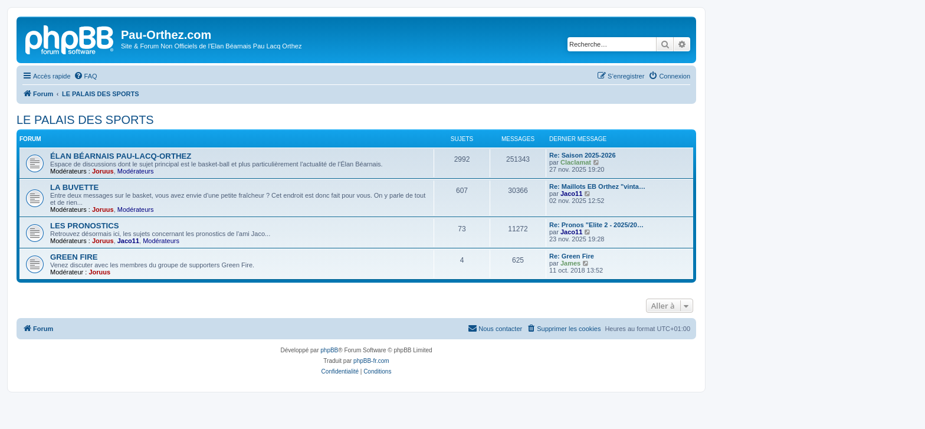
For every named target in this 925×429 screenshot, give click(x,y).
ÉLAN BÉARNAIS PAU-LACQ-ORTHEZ (120, 156)
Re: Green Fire (571, 256)
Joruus (103, 171)
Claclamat (575, 162)
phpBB (329, 350)
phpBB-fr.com (371, 361)
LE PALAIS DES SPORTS (85, 119)
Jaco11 (571, 193)
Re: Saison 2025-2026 (582, 155)
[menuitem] (85, 76)
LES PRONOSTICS (84, 225)
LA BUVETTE (74, 187)
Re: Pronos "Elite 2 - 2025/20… (596, 224)
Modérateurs (135, 171)
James (570, 263)
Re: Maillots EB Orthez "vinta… (597, 186)
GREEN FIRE (74, 257)
